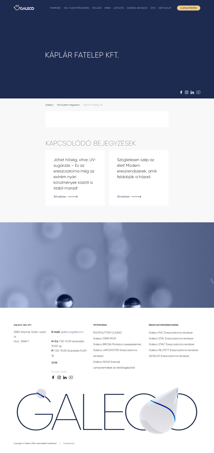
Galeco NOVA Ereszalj (106, 362)
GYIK (152, 8)
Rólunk (96, 8)
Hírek (107, 8)
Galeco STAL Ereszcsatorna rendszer (171, 338)
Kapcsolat (164, 8)
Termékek (55, 8)
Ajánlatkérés (189, 8)
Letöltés (119, 8)
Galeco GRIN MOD (104, 338)
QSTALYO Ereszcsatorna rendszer (169, 356)
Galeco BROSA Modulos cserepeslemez (117, 344)
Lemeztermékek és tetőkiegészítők (114, 368)
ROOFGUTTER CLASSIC (107, 332)
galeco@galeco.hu (72, 332)
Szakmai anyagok (137, 8)
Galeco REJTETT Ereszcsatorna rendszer (173, 350)
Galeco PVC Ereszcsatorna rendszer (171, 332)
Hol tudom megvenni (76, 8)
